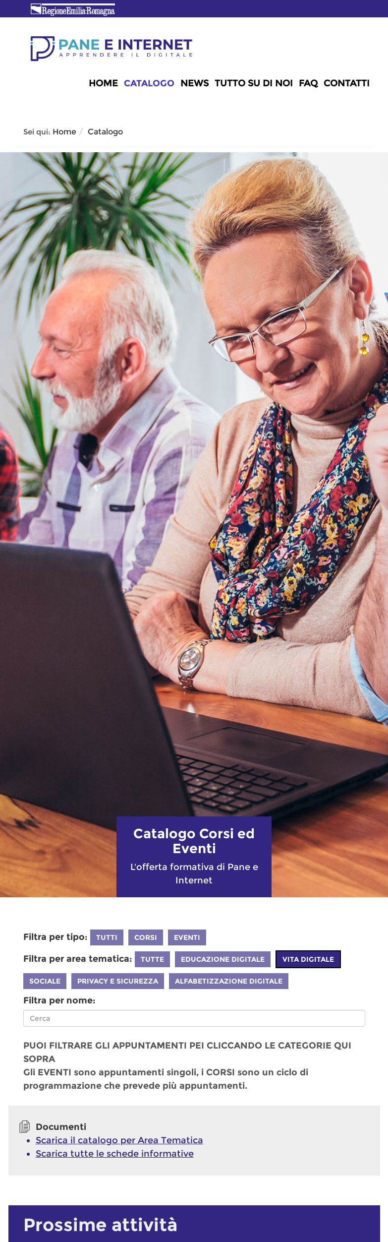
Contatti (347, 83)
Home (103, 83)
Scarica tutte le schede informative (115, 1153)
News (194, 83)
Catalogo (149, 83)
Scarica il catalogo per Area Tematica (119, 1140)
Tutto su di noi (254, 83)
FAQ (308, 83)
